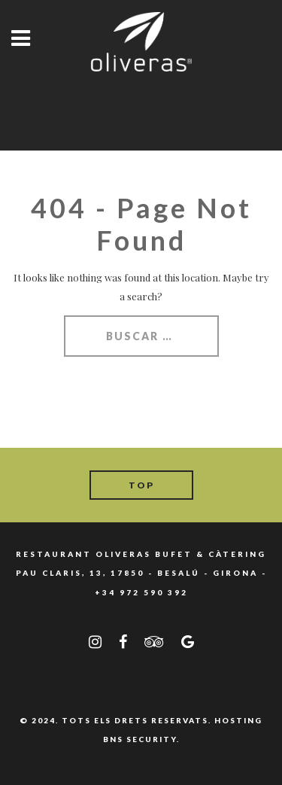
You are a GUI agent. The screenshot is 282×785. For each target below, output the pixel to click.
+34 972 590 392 (141, 592)
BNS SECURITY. (141, 739)
